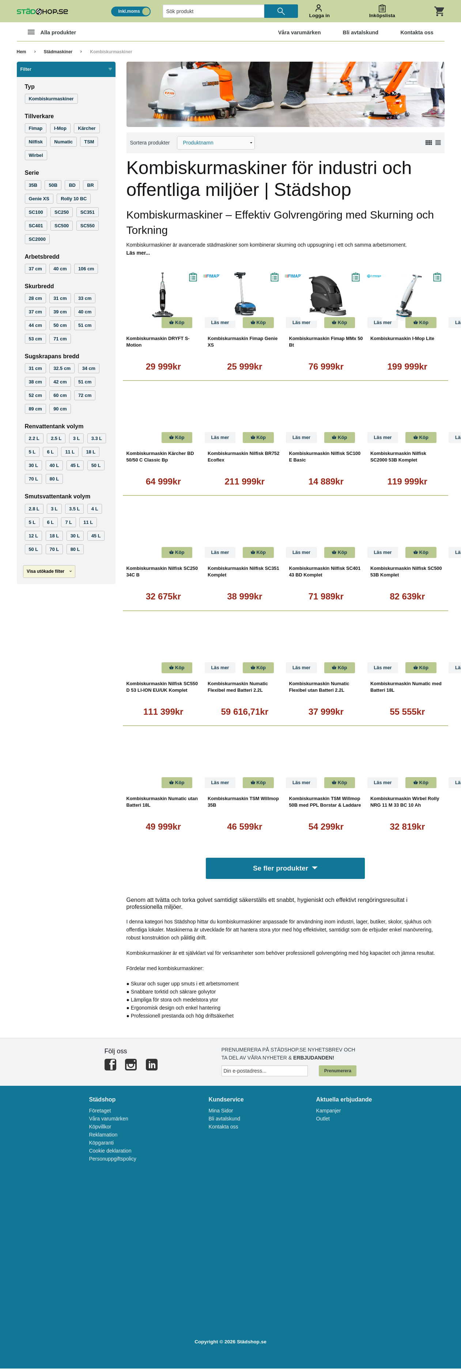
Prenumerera (337, 1072)
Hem (21, 51)
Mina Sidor (221, 1112)
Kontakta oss (223, 1128)
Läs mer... (138, 253)
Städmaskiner (58, 51)
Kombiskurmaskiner (111, 51)
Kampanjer (328, 1112)
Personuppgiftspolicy (112, 1160)
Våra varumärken (108, 1120)
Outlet (323, 1120)
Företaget (100, 1112)
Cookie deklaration (110, 1152)
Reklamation (103, 1136)
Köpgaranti (101, 1144)
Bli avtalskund (224, 1120)
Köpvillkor (100, 1128)
